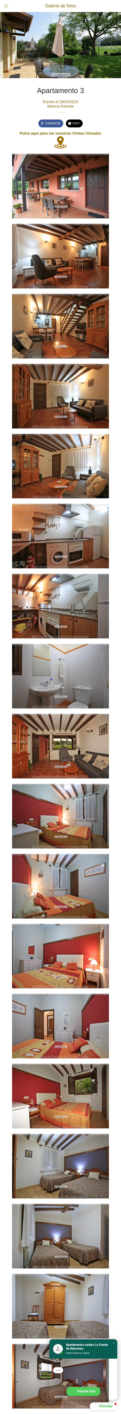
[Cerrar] (6, 6)
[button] (114, 1343)
